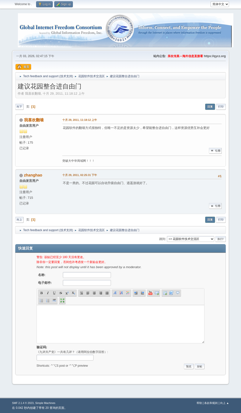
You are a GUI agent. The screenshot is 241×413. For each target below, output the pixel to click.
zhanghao (33, 175)
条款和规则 (211, 402)
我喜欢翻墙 (34, 120)
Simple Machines (45, 402)
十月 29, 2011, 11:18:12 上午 (79, 119)
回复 (210, 106)
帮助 (199, 402)
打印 (221, 106)
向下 (19, 106)
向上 (19, 219)
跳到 (162, 239)
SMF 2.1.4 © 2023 (23, 402)
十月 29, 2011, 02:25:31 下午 (79, 175)
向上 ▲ (224, 402)
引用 (215, 150)
